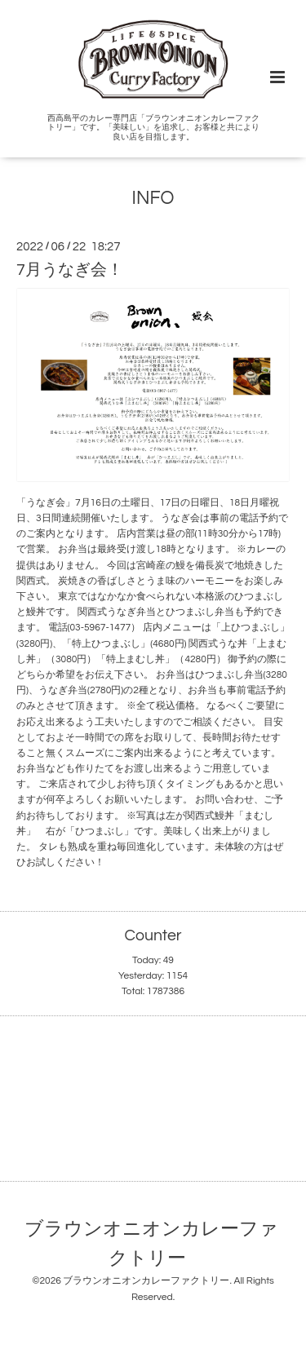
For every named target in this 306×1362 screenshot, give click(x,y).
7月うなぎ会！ (69, 270)
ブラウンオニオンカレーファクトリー (151, 1243)
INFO (153, 198)
